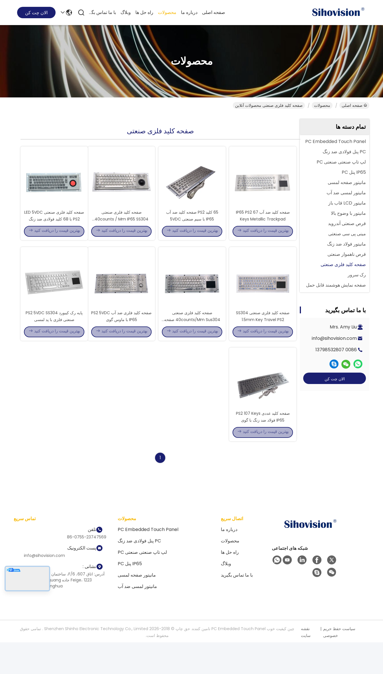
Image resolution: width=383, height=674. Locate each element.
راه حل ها (144, 12)
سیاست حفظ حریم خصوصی (339, 663)
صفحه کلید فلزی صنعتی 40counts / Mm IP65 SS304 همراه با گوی (121, 229)
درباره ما (189, 12)
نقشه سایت (306, 663)
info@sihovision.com (334, 338)
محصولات (167, 12)
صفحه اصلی (213, 12)
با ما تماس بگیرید (102, 12)
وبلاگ (126, 12)
